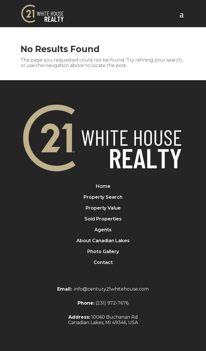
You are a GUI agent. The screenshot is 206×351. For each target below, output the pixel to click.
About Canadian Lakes (103, 241)
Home (103, 186)
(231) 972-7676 (112, 303)
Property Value (103, 208)
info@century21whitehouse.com (111, 289)
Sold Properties (103, 219)
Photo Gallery (103, 252)
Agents (103, 230)
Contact (103, 263)
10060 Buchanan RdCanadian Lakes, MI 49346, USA (103, 319)
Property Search (103, 197)
